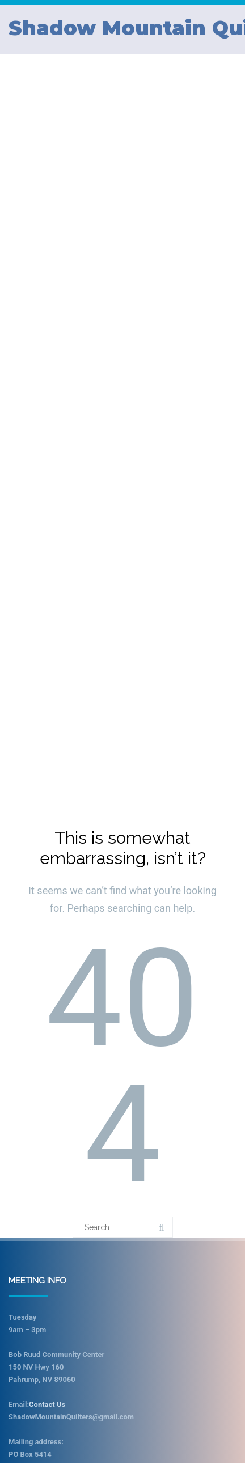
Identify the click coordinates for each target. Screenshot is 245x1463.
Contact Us (47, 1404)
